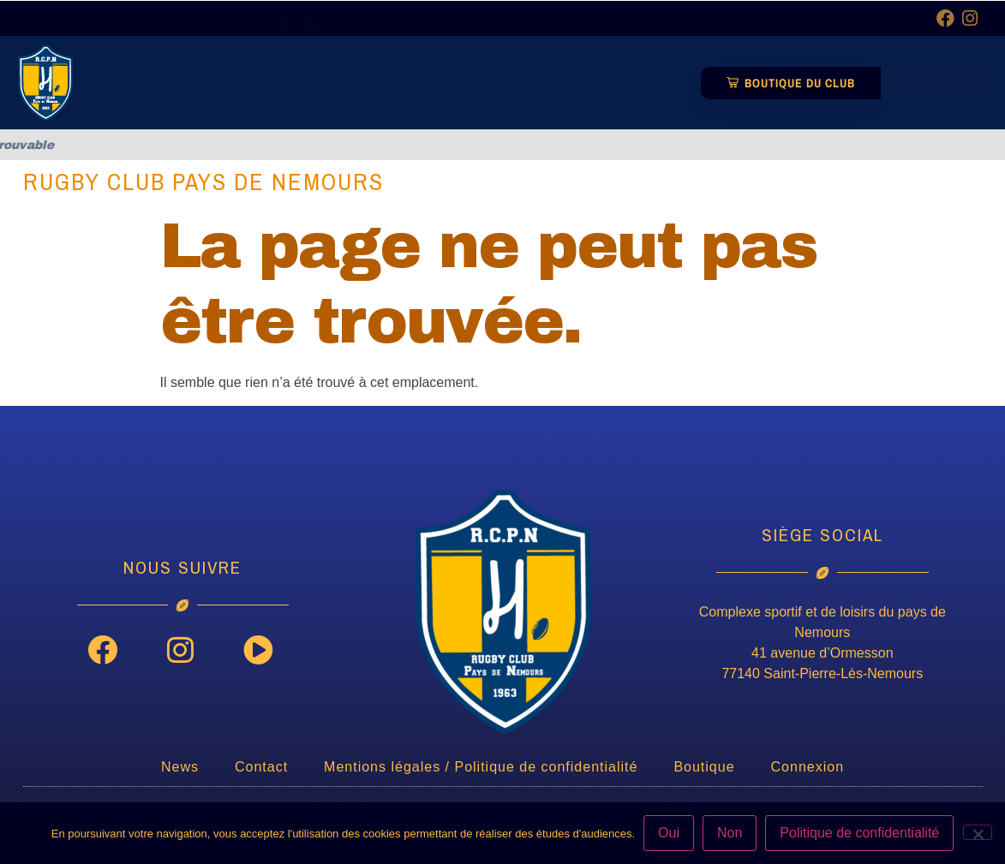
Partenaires (574, 42)
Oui (668, 832)
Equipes (470, 42)
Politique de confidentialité (859, 832)
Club (385, 42)
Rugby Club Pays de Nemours (203, 181)
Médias (304, 81)
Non (729, 832)
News (304, 42)
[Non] (977, 832)
